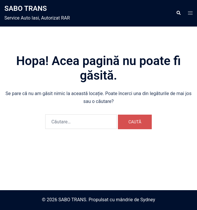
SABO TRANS (25, 8)
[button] (178, 13)
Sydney (147, 199)
